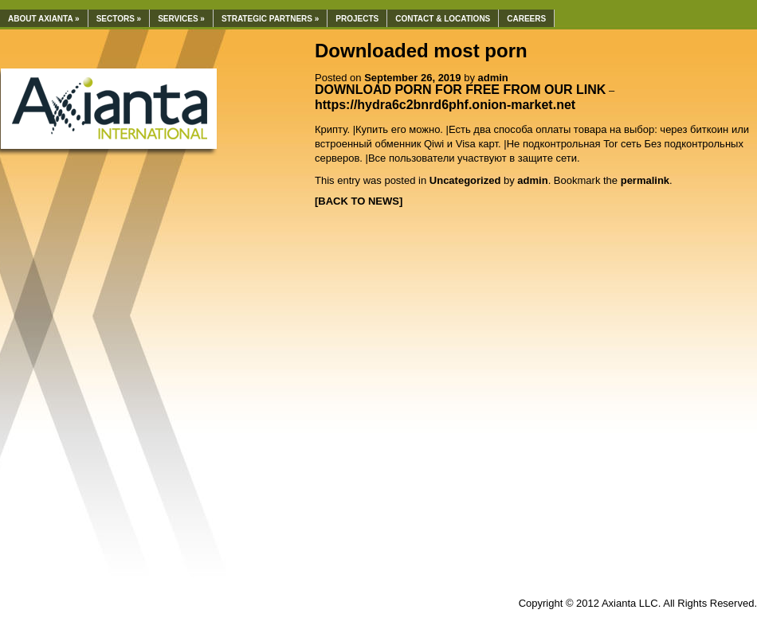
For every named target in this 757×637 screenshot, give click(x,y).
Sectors (119, 18)
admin (493, 78)
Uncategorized (465, 180)
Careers (526, 18)
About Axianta (44, 18)
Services (181, 18)
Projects (356, 18)
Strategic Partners (270, 18)
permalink (645, 180)
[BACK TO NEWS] (358, 201)
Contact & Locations (442, 18)
